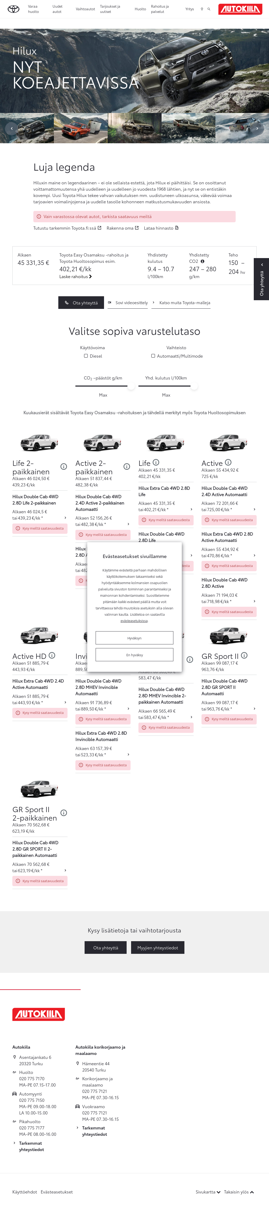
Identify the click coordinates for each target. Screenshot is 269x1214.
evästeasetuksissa (134, 620)
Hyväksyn (134, 637)
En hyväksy (134, 654)
